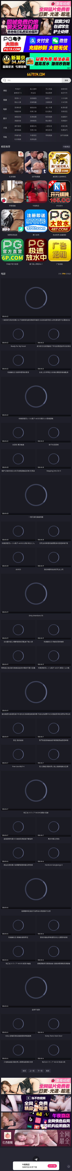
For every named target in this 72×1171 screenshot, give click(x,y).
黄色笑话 (49, 130)
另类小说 (33, 130)
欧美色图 (49, 117)
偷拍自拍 (33, 107)
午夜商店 (33, 135)
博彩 (5, 90)
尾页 (47, 1071)
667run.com (36, 74)
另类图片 (64, 121)
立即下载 (52, 1166)
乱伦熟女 (49, 111)
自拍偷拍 (33, 98)
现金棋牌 (49, 93)
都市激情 (18, 126)
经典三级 (33, 111)
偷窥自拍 (18, 117)
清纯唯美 (33, 121)
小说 (5, 127)
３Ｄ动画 (64, 98)
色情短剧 (33, 139)
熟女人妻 (18, 102)
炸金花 (33, 93)
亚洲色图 (33, 117)
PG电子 (18, 89)
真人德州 (33, 89)
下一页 (40, 1071)
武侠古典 (64, 126)
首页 (24, 1071)
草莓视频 (49, 135)
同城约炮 (18, 135)
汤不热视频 (64, 135)
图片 (5, 118)
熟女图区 (49, 121)
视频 (5, 100)
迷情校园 (18, 130)
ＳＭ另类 (64, 102)
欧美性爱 (64, 107)
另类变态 (64, 111)
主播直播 (49, 102)
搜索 (66, 80)
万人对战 (49, 89)
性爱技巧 (64, 130)
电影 (5, 109)
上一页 (32, 1071)
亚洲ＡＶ (18, 98)
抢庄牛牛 (64, 93)
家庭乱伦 (33, 126)
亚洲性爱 (18, 107)
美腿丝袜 (18, 121)
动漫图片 (64, 117)
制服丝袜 (18, 111)
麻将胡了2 (17, 93)
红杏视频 (18, 139)
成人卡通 (49, 107)
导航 (5, 137)
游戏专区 (64, 89)
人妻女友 (49, 126)
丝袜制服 (33, 102)
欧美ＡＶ (49, 98)
